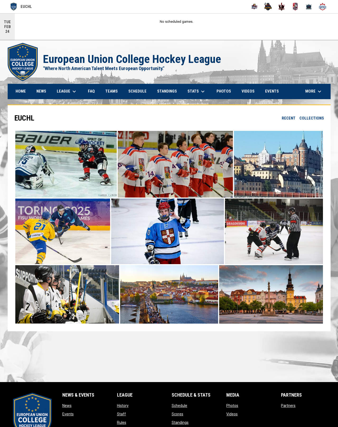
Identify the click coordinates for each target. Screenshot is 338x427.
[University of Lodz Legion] (295, 7)
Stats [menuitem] (196, 91)
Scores (177, 414)
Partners (288, 405)
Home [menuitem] (21, 91)
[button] (66, 164)
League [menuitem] (67, 91)
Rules (121, 422)
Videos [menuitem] (248, 91)
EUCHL (21, 7)
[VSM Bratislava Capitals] (322, 7)
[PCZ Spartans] (282, 7)
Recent (288, 118)
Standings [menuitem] (167, 91)
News (67, 405)
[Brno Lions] (254, 7)
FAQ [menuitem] (91, 91)
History (123, 405)
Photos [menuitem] (224, 91)
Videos (232, 414)
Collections (311, 118)
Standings (180, 422)
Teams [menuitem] (111, 91)
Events (68, 414)
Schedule (179, 405)
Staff (121, 414)
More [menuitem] (314, 91)
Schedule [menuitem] (137, 91)
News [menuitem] (41, 91)
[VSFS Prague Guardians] (309, 7)
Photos (232, 405)
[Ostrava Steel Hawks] (268, 7)
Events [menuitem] (272, 91)
